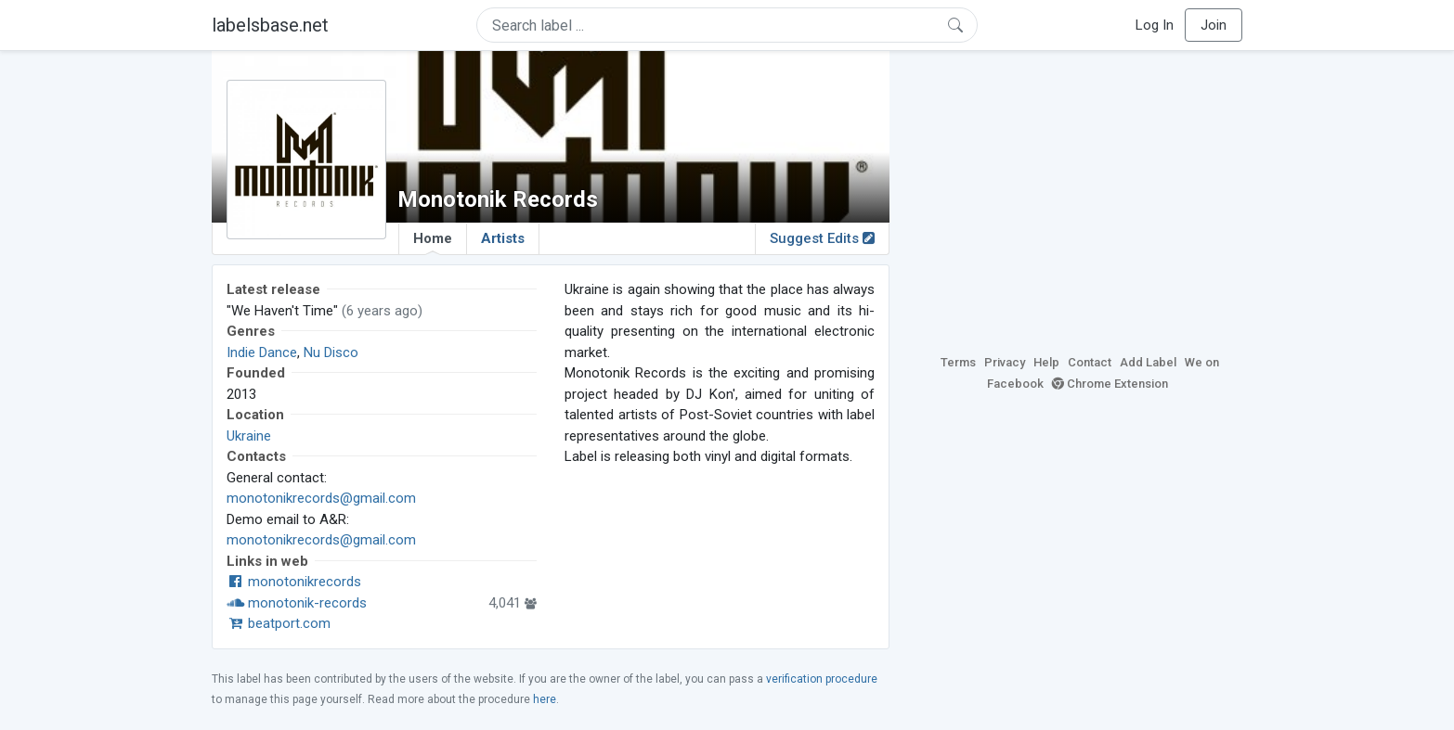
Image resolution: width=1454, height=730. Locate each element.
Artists (503, 238)
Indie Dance (262, 352)
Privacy (1004, 362)
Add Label (1148, 362)
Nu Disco (331, 352)
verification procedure (821, 678)
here (544, 699)
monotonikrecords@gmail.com (321, 498)
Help (1046, 362)
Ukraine (249, 436)
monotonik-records (297, 603)
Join (1214, 25)
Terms (958, 362)
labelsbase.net (270, 25)
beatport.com (279, 623)
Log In (1155, 25)
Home (432, 242)
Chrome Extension (1110, 384)
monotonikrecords (294, 581)
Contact (1089, 362)
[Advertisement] (1079, 199)
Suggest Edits (822, 238)
